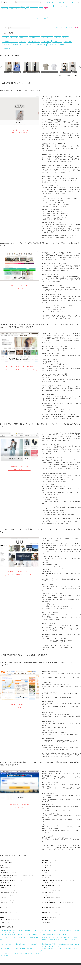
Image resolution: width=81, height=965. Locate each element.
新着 (48, 2)
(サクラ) (46, 887)
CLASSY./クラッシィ (47, 37)
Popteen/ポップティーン (65, 44)
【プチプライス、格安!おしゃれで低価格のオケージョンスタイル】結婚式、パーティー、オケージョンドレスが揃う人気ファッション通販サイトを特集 (19, 937)
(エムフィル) (46, 875)
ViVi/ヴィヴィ (29, 44)
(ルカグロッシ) (48, 922)
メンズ (59, 2)
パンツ (56, 6)
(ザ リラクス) (8, 892)
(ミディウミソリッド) (51, 915)
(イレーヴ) (46, 867)
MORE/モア (14, 37)
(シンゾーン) (47, 892)
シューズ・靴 (5, 8)
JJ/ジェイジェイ (52, 44)
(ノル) (9, 905)
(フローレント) (6, 910)
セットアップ (43, 6)
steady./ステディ (46, 41)
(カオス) (45, 877)
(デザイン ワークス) (51, 897)
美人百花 (65, 37)
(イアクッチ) (5, 867)
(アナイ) (3, 865)
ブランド (71, 2)
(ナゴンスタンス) (7, 900)
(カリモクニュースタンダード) (59, 880)
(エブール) (46, 872)
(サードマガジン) (8, 890)
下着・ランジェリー (14, 8)
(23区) (5, 860)
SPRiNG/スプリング (40, 44)
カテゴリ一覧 (59, 27)
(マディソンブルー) (50, 912)
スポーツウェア (34, 8)
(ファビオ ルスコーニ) (51, 907)
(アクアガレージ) (49, 860)
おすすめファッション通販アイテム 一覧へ (66, 76)
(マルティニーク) (6, 915)
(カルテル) (6, 882)
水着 (27, 8)
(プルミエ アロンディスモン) (53, 910)
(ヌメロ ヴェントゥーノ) (7, 902)
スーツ (22, 8)
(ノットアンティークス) (57, 902)
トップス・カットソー (26, 6)
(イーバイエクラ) (6, 870)
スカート (51, 6)
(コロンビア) (5, 887)
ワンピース (35, 6)
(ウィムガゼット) (49, 870)
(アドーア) (46, 862)
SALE (46, 8)
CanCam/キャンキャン (18, 44)
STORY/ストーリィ (34, 37)
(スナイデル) (47, 895)
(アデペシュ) (8, 862)
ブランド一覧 (69, 27)
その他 (41, 8)
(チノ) (3, 897)
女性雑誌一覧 (7, 48)
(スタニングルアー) (9, 895)
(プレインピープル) (8, 912)
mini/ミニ (58, 37)
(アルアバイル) (48, 865)
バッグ (61, 6)
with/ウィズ (22, 41)
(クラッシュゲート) (52, 885)
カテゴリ (65, 2)
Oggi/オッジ (6, 44)
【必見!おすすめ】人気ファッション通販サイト (54, 934)
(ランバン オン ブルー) (9, 919)
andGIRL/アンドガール (34, 41)
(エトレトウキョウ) (8, 872)
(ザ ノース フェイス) (51, 890)
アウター (17, 6)
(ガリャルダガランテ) (10, 885)
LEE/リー (6, 37)
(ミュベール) (5, 917)
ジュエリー (75, 6)
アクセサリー (68, 6)
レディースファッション (7, 6)
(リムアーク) (47, 919)
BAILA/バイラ (68, 41)
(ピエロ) (3, 907)
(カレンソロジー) (49, 882)
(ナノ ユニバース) (49, 900)
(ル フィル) (4, 922)
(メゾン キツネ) (50, 917)
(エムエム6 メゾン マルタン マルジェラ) (16, 875)
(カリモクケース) (11, 880)
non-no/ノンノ (23, 37)
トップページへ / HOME (40, 18)
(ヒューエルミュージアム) (52, 905)
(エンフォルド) (5, 877)
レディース (54, 2)
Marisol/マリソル (57, 41)
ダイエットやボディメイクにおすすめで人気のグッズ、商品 (16, 948)
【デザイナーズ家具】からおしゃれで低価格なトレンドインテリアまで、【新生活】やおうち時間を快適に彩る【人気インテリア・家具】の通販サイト (60, 939)
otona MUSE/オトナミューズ (10, 41)
